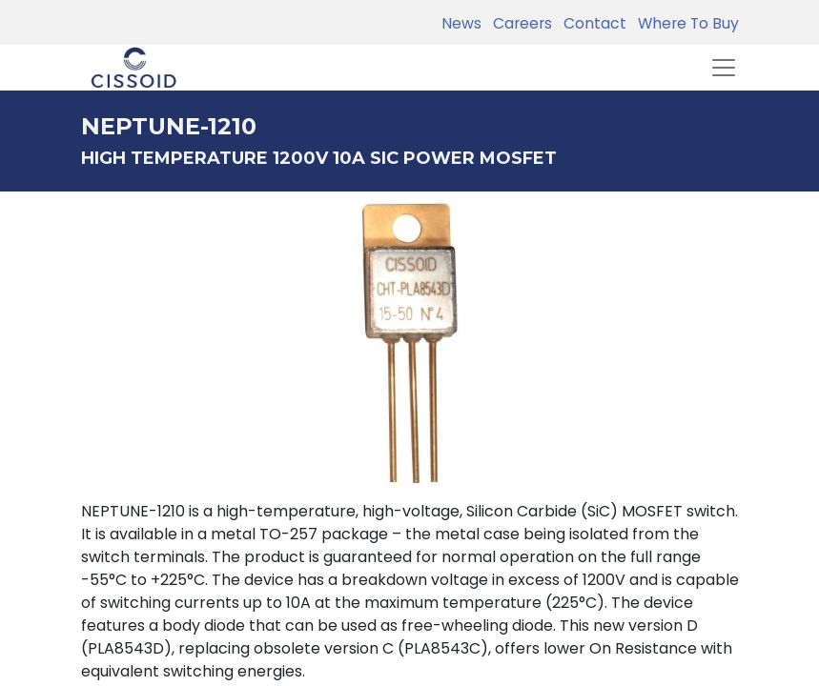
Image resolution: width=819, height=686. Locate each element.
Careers (518, 23)
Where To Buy (684, 23)
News (461, 23)
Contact (591, 23)
